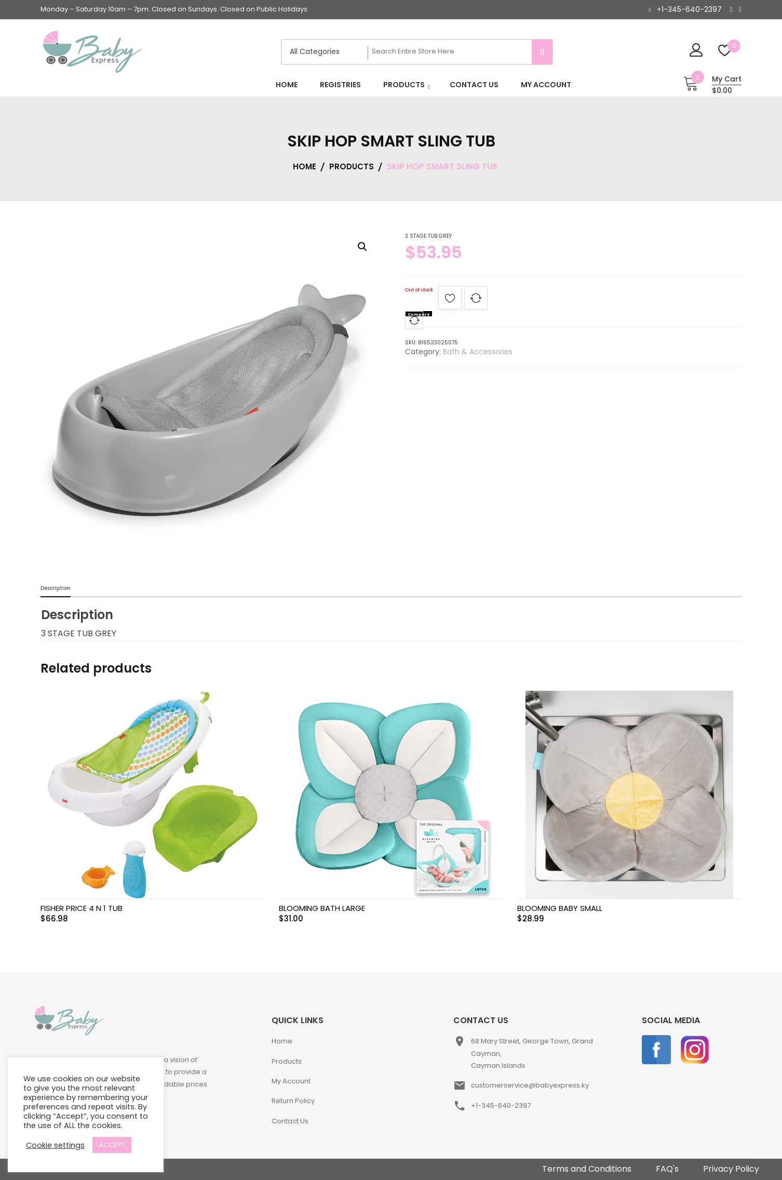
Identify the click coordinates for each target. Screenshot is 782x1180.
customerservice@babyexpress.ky (530, 1085)
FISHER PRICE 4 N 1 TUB (82, 908)
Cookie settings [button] (55, 1145)
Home (282, 1041)
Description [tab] (56, 588)
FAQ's (667, 1169)
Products (287, 1061)
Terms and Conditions (586, 1169)
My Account (291, 1081)
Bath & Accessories (478, 351)
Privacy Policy (731, 1169)
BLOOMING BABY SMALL (559, 908)
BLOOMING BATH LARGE (322, 908)
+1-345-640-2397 (689, 9)
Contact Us (290, 1121)
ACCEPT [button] (112, 1145)
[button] (362, 246)
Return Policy (293, 1101)
